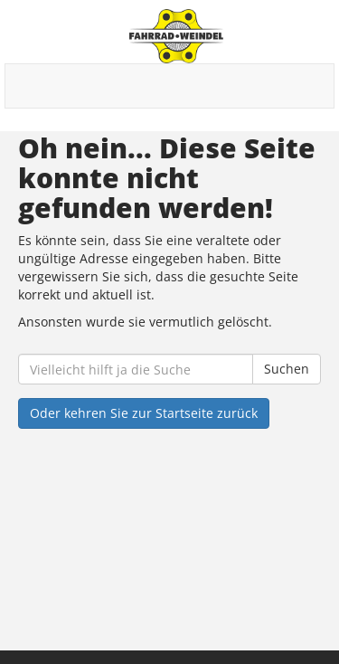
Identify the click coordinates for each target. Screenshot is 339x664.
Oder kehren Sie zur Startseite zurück (144, 413)
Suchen (286, 368)
